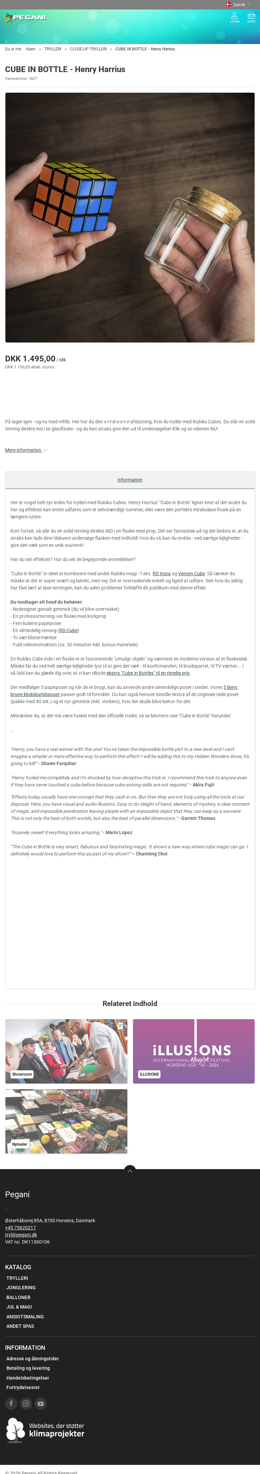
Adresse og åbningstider (32, 1358)
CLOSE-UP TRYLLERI (88, 49)
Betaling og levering (28, 1368)
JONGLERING (21, 1287)
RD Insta (162, 573)
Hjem (31, 49)
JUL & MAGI (19, 1307)
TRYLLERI (52, 49)
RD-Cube (68, 630)
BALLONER (18, 1297)
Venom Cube (191, 573)
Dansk (238, 5)
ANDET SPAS (20, 1326)
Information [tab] (130, 480)
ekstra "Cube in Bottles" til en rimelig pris (148, 673)
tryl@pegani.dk (21, 1234)
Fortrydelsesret (23, 1387)
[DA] (25, 17)
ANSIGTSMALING (25, 1316)
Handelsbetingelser (27, 1378)
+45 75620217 (20, 1227)
